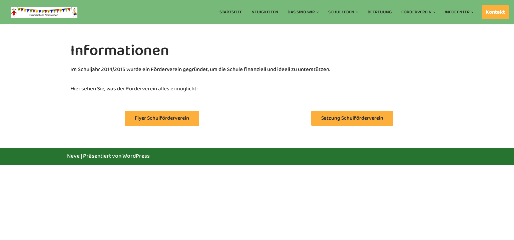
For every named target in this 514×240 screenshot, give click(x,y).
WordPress (136, 230)
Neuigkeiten (264, 12)
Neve (73, 230)
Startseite (230, 12)
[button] (318, 12)
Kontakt (495, 12)
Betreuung (379, 12)
